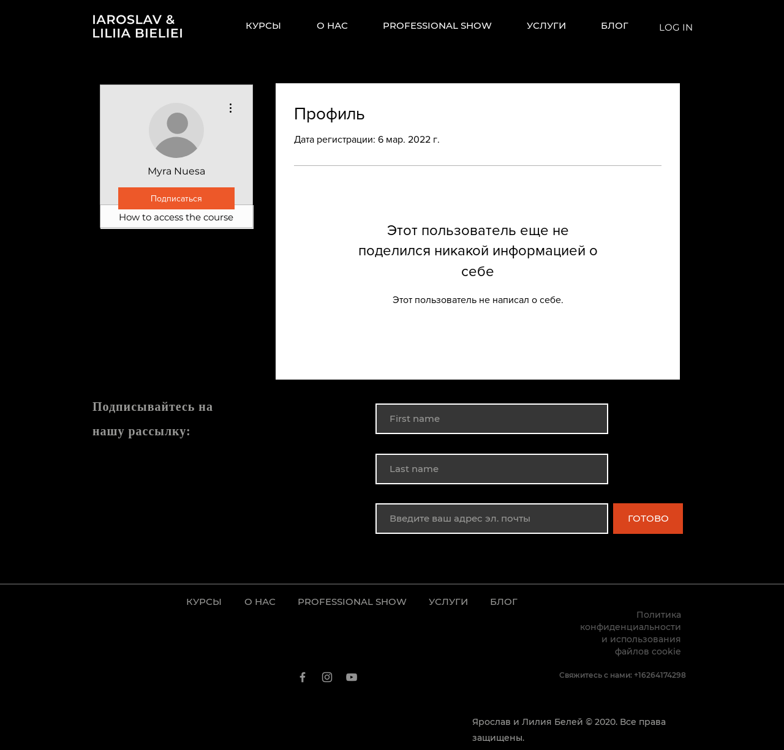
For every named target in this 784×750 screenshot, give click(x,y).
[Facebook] (302, 677)
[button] (555, 26)
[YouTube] (351, 677)
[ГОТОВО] (648, 518)
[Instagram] (327, 677)
